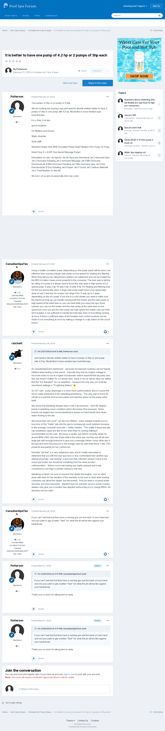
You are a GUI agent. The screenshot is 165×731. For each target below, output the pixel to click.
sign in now (69, 674)
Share (82, 71)
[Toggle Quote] (35, 351)
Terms (37, 15)
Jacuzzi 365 (130, 115)
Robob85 (128, 108)
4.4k (17, 292)
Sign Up (156, 6)
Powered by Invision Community (83, 727)
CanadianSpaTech (17, 265)
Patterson (21, 69)
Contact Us (83, 720)
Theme (70, 720)
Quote (41, 211)
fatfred (127, 155)
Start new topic (70, 83)
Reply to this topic (97, 83)
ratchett (17, 343)
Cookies (95, 720)
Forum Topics (11, 15)
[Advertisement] (55, 42)
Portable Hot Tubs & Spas (45, 72)
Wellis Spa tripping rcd (134, 152)
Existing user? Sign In (135, 6)
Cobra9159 (129, 118)
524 (18, 368)
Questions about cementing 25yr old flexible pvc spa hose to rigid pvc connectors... (139, 103)
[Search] (126, 15)
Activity (25, 15)
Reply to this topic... (29, 689)
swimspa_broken (132, 146)
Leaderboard (51, 15)
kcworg (127, 130)
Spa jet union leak (132, 127)
